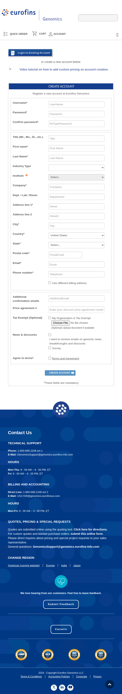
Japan (76, 565)
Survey (56, 348)
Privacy (97, 676)
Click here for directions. (90, 529)
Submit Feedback (61, 604)
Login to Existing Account (34, 53)
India (64, 565)
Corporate (81, 676)
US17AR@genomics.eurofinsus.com (38, 495)
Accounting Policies (59, 676)
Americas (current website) (24, 565)
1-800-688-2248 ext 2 (35, 492)
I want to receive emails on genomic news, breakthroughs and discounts (75, 341)
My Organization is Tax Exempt (71, 318)
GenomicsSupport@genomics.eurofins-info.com (45, 454)
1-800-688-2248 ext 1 (30, 450)
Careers (61, 629)
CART (42, 33)
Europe (50, 565)
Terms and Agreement (65, 358)
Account (57, 34)
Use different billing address (69, 283)
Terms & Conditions (31, 676)
